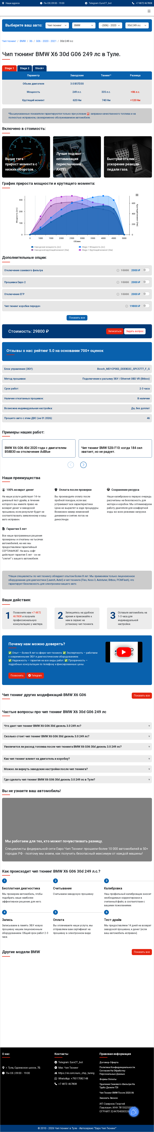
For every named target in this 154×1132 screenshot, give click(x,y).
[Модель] (110, 25)
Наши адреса (13, 3)
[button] (83, 465)
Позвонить (17, 675)
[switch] (146, 270)
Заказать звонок (108, 1098)
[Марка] (84, 25)
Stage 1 (9, 68)
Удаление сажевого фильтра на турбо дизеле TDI (117, 1086)
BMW (23, 41)
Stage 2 (24, 68)
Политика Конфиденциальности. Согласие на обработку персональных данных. (117, 1070)
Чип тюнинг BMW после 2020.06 (116, 1092)
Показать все (77, 317)
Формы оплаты (107, 1079)
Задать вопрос (135, 331)
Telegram (35, 675)
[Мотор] (137, 25)
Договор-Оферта (108, 1062)
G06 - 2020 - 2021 (46, 41)
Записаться (114, 331)
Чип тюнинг (9, 41)
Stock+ (39, 68)
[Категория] (57, 25)
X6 (30, 41)
